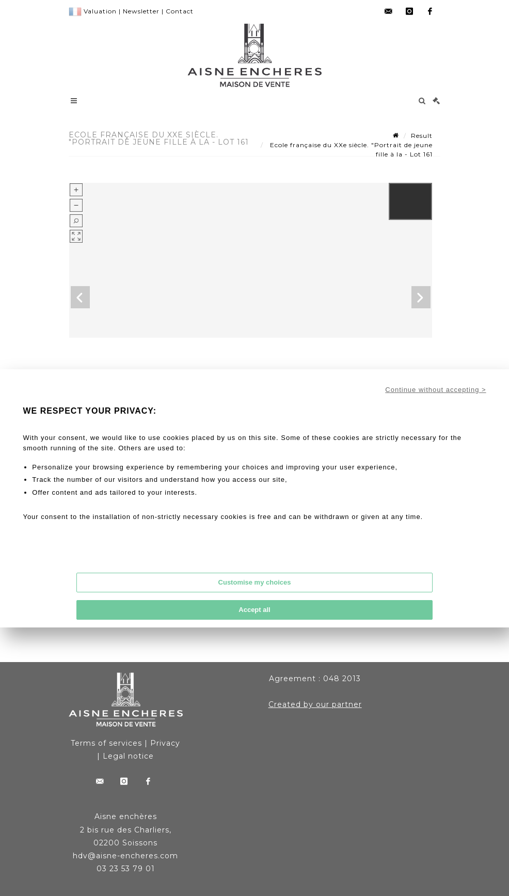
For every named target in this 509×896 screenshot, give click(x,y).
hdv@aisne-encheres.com (125, 855)
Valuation (100, 11)
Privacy (165, 743)
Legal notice (128, 756)
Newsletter (141, 11)
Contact (180, 11)
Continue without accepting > (435, 390)
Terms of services (106, 743)
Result (422, 135)
